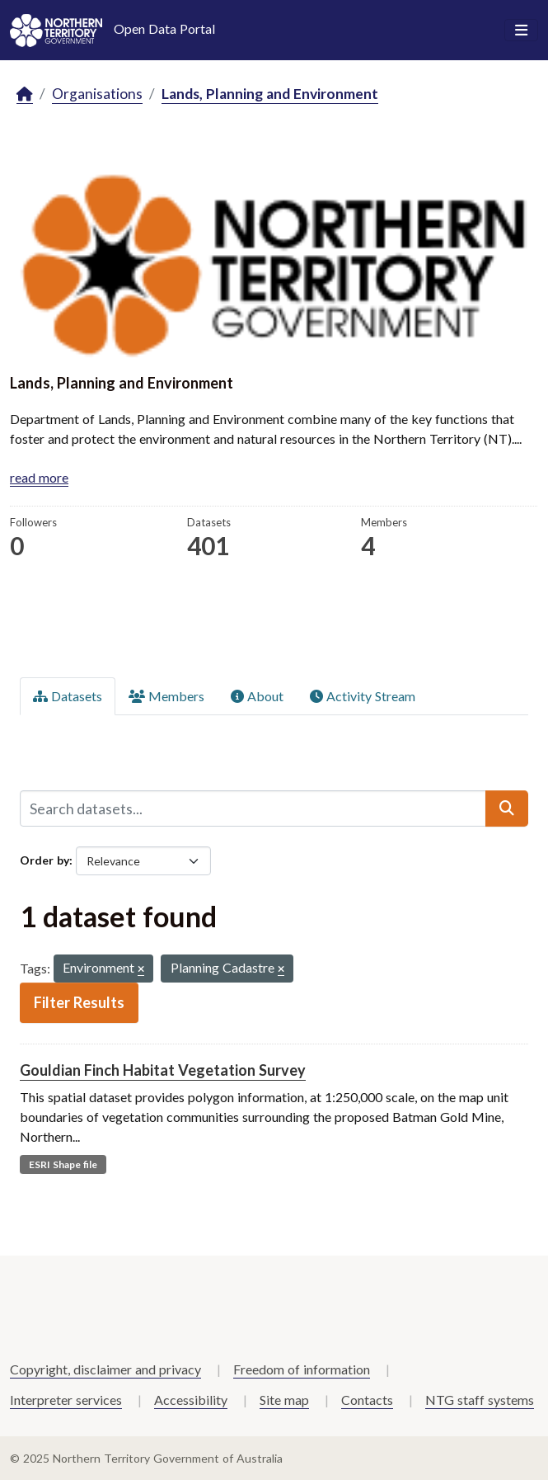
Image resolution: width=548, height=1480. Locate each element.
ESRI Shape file (63, 1164)
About (257, 696)
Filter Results (79, 1002)
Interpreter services (66, 1399)
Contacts (367, 1399)
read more (39, 477)
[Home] (24, 94)
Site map (284, 1399)
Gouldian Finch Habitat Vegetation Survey (163, 1070)
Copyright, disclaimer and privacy (105, 1369)
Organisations (97, 93)
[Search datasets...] (253, 808)
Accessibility (190, 1399)
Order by (44, 860)
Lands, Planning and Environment (270, 93)
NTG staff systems (479, 1399)
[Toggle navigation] (521, 30)
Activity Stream (362, 696)
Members (166, 696)
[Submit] (506, 808)
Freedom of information (301, 1369)
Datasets (67, 696)
